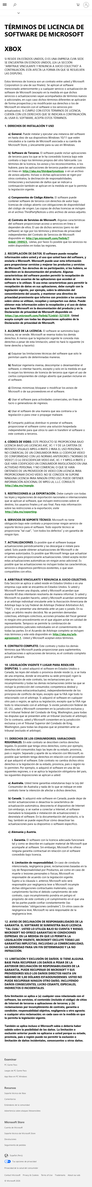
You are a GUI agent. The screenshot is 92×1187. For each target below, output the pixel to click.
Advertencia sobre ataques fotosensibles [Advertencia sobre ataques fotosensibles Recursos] (22, 1111)
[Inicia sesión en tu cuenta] (86, 5)
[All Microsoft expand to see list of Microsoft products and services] (4, 5)
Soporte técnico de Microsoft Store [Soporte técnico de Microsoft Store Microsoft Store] (19, 1133)
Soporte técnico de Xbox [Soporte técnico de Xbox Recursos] (15, 1093)
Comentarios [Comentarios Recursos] (10, 1099)
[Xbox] (10, 13)
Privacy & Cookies (31, 1175)
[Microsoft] (46, 3)
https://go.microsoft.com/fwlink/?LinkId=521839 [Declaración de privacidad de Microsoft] (37, 315)
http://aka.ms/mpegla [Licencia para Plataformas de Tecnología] (19, 485)
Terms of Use (47, 1175)
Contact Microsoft (12, 1175)
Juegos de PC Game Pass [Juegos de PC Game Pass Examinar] (15, 1070)
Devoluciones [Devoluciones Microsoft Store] (10, 1139)
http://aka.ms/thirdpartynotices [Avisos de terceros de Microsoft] (43, 171)
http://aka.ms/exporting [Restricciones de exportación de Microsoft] (21, 511)
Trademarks (60, 1175)
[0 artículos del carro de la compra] (77, 5)
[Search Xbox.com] (14, 5)
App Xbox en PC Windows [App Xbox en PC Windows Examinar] (15, 1076)
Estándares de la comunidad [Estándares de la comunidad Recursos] (17, 1105)
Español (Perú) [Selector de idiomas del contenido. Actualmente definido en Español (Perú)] (16, 1155)
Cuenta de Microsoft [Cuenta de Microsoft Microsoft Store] (13, 1127)
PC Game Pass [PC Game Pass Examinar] (10, 1065)
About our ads (74, 1175)
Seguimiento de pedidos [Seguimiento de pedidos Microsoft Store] (15, 1145)
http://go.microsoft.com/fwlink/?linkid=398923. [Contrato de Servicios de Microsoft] (38, 240)
